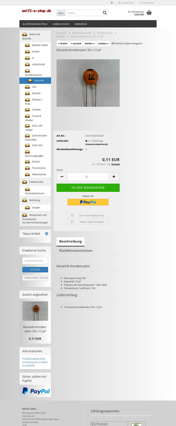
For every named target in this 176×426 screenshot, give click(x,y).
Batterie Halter (36, 45)
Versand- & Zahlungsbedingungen (40, 419)
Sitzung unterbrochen (34, 413)
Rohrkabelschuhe (34, 191)
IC (29, 58)
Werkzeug (81, 24)
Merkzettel (147, 2)
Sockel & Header (33, 118)
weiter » (90, 43)
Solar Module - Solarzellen (36, 137)
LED (30, 87)
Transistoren (35, 168)
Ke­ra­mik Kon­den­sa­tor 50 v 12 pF (35, 329)
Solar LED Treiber (33, 127)
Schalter (33, 109)
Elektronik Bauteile (35, 24)
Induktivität (35, 64)
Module (32, 93)
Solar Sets (34, 145)
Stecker (32, 161)
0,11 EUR (35, 339)
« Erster (63, 43)
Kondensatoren (33, 73)
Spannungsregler (34, 153)
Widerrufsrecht (30, 422)
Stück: (60, 170)
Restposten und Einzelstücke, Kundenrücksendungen (35, 218)
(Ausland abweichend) (96, 144)
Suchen (35, 269)
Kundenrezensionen (76, 250)
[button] (112, 2)
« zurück (76, 43)
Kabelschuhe (61, 24)
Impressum (28, 416)
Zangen (32, 207)
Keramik (36, 80)
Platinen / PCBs (33, 101)
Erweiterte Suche (36, 277)
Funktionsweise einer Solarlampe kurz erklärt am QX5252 (35, 362)
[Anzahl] (88, 177)
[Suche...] (61, 13)
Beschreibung (70, 241)
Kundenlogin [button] (126, 2)
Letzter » (103, 43)
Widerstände (35, 174)
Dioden (32, 51)
